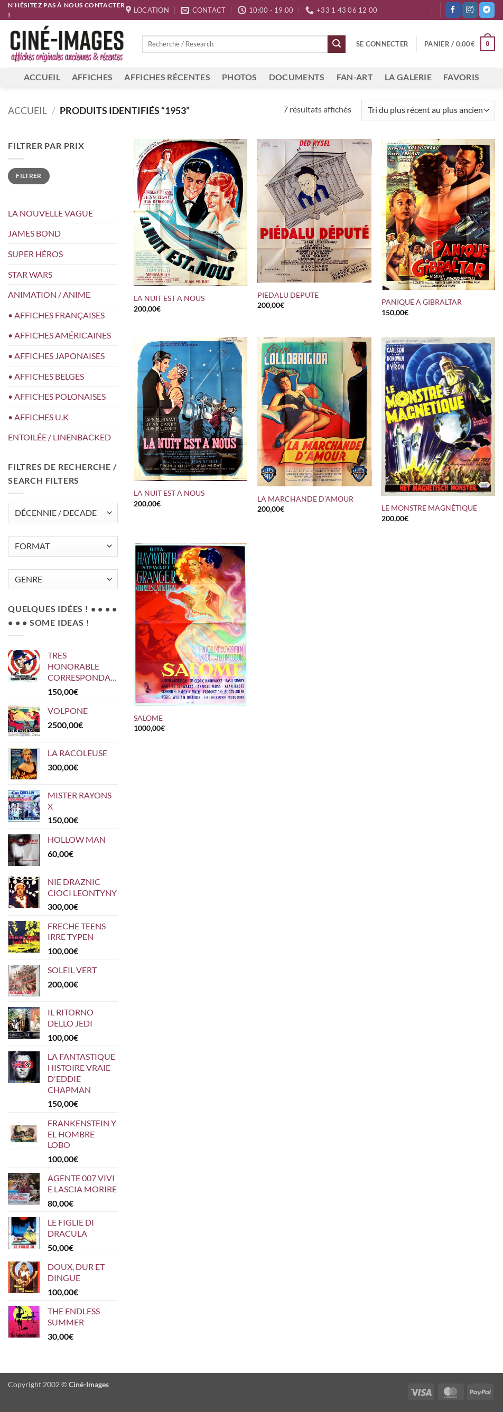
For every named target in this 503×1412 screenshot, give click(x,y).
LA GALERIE (408, 77)
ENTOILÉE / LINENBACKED (59, 437)
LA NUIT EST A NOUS (171, 298)
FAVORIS (461, 77)
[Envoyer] (337, 44)
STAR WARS (30, 274)
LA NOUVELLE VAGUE (50, 213)
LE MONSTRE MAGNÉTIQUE (429, 507)
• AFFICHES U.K (38, 417)
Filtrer (29, 176)
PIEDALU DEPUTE (288, 294)
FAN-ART (355, 77)
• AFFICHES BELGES (46, 376)
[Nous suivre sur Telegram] (487, 10)
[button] (382, 43)
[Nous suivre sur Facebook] (453, 10)
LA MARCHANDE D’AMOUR (305, 498)
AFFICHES (92, 77)
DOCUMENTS (297, 77)
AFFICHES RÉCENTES (167, 77)
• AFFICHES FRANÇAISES (56, 315)
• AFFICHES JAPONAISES (56, 356)
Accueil (27, 110)
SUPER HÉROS (35, 254)
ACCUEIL (42, 77)
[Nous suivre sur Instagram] (470, 10)
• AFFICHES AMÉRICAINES (59, 335)
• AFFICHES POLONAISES (57, 396)
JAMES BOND (34, 233)
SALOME (148, 717)
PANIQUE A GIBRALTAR (421, 301)
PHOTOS (239, 77)
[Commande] (428, 110)
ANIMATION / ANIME (49, 294)
